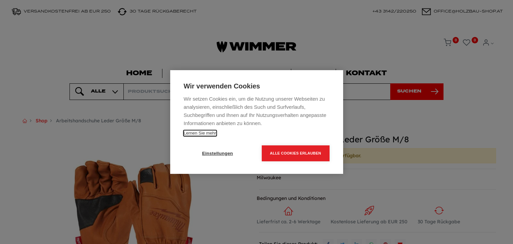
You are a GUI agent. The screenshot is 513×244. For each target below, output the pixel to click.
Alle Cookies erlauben (295, 153)
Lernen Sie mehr (200, 133)
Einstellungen (217, 153)
